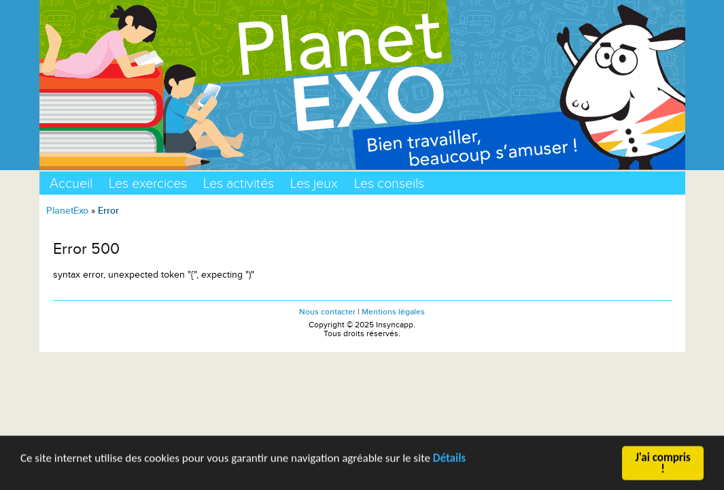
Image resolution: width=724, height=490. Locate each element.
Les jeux (314, 183)
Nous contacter (327, 312)
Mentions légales (393, 312)
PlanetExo (67, 210)
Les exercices (148, 183)
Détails (449, 459)
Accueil (71, 183)
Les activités (238, 183)
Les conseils (389, 183)
